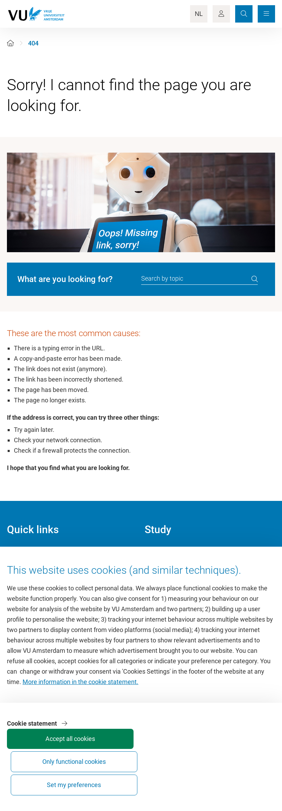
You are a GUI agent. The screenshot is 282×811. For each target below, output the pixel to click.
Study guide (161, 568)
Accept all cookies (143, 781)
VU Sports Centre (30, 584)
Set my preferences (248, 778)
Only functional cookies (196, 778)
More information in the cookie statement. (80, 725)
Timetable (158, 584)
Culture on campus (33, 568)
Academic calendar (171, 552)
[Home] (10, 43)
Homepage (22, 552)
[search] (254, 278)
